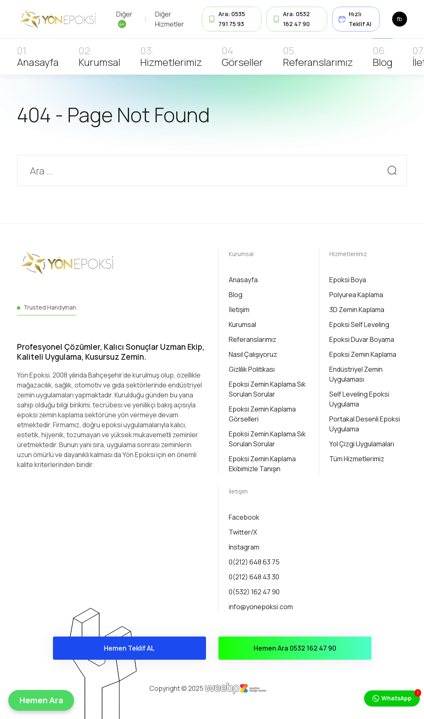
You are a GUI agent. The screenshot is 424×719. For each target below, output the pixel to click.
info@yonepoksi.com (261, 606)
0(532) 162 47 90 (254, 591)
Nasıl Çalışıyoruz (253, 354)
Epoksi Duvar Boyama (361, 339)
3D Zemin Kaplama (356, 309)
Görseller (242, 62)
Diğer (124, 19)
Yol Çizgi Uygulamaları (361, 443)
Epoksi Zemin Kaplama (362, 354)
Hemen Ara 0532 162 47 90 (295, 648)
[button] (41, 700)
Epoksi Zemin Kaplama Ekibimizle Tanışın (262, 463)
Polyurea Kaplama (356, 294)
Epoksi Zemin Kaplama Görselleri (262, 414)
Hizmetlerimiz (171, 62)
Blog (383, 62)
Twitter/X (243, 532)
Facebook (244, 517)
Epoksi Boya (347, 279)
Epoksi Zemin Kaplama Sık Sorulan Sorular (267, 389)
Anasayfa (38, 62)
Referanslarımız (318, 62)
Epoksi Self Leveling (359, 324)
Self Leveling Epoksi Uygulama (359, 399)
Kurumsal (99, 62)
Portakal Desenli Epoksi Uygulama (364, 423)
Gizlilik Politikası (252, 369)
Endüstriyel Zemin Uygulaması (356, 374)
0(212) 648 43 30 (254, 576)
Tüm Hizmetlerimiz (356, 458)
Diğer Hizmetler (169, 19)
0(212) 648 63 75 (254, 561)
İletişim (239, 309)
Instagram (244, 547)
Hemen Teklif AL (129, 648)
